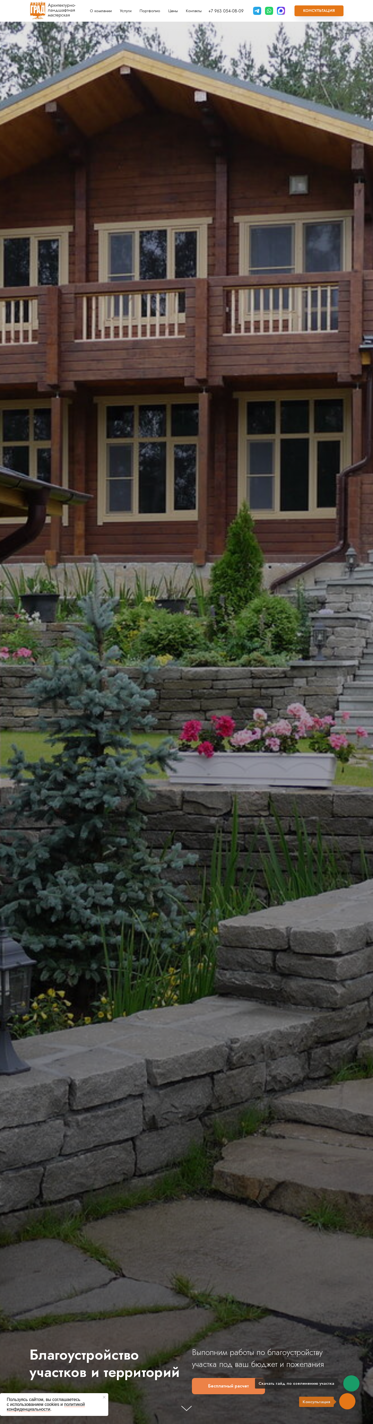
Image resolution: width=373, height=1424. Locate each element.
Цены (173, 11)
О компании (101, 11)
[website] (269, 11)
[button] (319, 10)
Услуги (126, 11)
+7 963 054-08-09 (226, 11)
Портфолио (150, 11)
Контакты (194, 11)
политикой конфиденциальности (46, 1407)
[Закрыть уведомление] (104, 1397)
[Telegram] (257, 11)
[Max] (281, 11)
